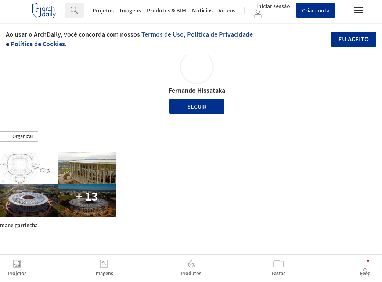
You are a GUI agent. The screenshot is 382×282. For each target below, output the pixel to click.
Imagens (130, 10)
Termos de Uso (162, 34)
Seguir (197, 106)
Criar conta (315, 10)
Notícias (202, 10)
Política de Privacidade (220, 34)
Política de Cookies (38, 44)
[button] (19, 136)
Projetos (103, 10)
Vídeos (227, 10)
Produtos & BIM (166, 10)
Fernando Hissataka (197, 90)
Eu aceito (353, 39)
